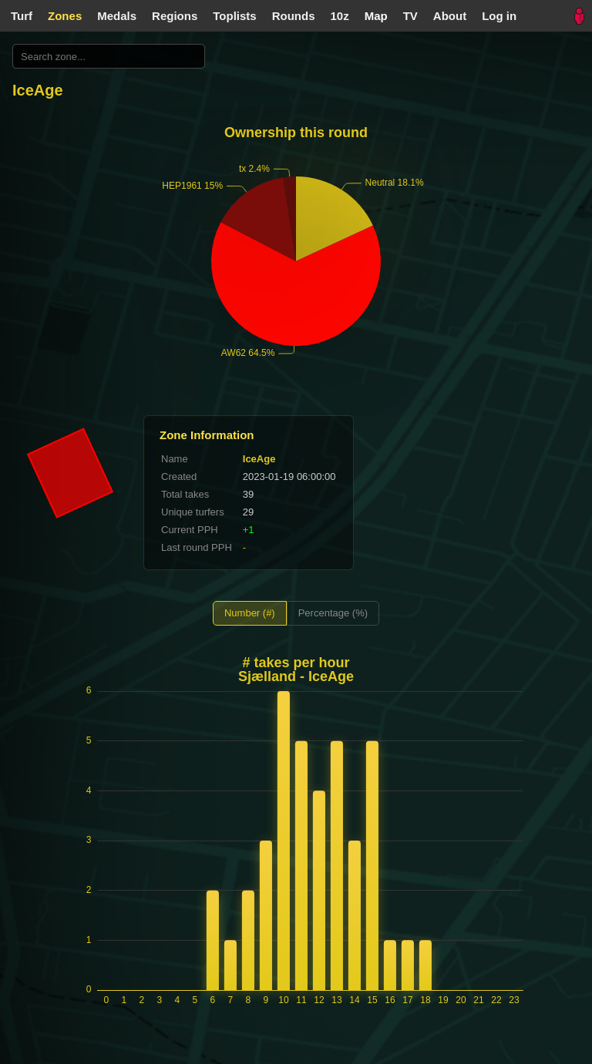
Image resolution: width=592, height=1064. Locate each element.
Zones (65, 15)
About (449, 15)
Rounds (293, 15)
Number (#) (249, 613)
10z (340, 15)
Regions (174, 15)
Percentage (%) (333, 613)
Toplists (234, 15)
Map (376, 15)
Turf (21, 15)
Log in (499, 15)
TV (410, 15)
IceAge (259, 459)
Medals (116, 15)
